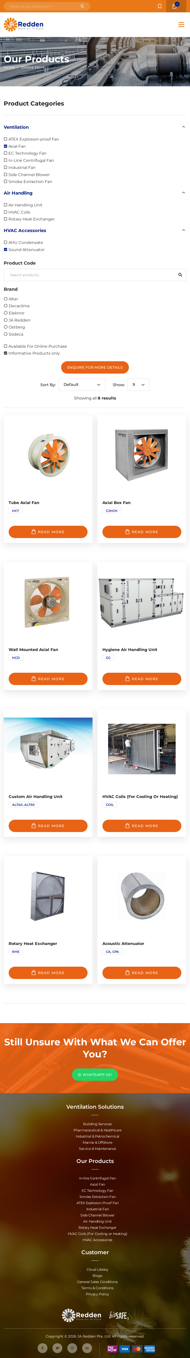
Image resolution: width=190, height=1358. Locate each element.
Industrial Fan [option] (22, 167)
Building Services (97, 1124)
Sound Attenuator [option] (26, 249)
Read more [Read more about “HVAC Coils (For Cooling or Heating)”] (141, 825)
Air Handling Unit (97, 1221)
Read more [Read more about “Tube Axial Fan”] (48, 531)
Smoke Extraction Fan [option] (30, 181)
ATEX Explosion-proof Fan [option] (33, 139)
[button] (95, 127)
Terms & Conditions (97, 1288)
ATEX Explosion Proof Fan (97, 1202)
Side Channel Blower (97, 1215)
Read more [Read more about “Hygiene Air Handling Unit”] (141, 678)
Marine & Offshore (97, 1142)
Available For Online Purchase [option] (37, 346)
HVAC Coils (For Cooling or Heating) (97, 1233)
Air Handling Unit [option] (25, 204)
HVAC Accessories (97, 1239)
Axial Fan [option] (17, 146)
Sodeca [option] (16, 334)
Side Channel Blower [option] (29, 174)
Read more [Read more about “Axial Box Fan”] (141, 531)
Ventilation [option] (16, 127)
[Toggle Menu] (181, 24)
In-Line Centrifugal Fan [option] (31, 160)
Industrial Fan (97, 1209)
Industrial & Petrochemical (97, 1136)
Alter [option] (13, 298)
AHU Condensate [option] (25, 242)
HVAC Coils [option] (19, 212)
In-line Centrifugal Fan (97, 1178)
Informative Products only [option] (34, 353)
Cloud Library (97, 1269)
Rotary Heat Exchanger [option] (31, 218)
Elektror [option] (16, 312)
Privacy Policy (97, 1294)
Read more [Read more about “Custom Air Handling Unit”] (48, 825)
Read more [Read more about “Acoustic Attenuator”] (141, 972)
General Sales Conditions (97, 1281)
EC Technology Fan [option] (27, 153)
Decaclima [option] (19, 305)
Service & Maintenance (97, 1148)
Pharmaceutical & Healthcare (97, 1130)
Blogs (97, 1275)
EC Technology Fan (97, 1190)
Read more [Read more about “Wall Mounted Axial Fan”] (48, 678)
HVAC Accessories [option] (25, 230)
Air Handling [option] (18, 193)
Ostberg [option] (17, 326)
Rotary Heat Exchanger (97, 1227)
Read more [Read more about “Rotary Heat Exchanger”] (48, 972)
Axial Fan (97, 1184)
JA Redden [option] (19, 320)
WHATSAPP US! (95, 1074)
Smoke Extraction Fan (97, 1196)
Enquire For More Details (95, 367)
